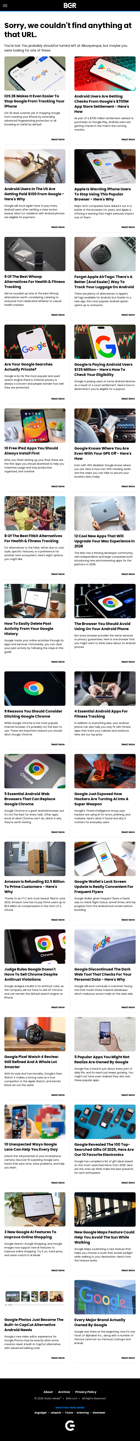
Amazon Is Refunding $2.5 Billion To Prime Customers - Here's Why (34, 886)
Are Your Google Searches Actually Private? (28, 367)
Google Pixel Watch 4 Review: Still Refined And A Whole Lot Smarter (31, 1061)
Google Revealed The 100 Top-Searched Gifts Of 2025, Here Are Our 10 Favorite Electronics (104, 1149)
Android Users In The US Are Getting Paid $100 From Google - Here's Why (34, 193)
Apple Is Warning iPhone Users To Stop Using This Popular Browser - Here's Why (102, 194)
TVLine (69, 1412)
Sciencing (83, 1412)
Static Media (52, 1399)
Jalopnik (55, 1412)
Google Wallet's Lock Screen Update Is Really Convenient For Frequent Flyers (103, 886)
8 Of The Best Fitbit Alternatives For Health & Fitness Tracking (33, 538)
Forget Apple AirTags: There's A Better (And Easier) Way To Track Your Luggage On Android (104, 281)
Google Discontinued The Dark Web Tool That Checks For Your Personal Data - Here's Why (103, 974)
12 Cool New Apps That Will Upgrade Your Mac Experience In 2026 (104, 541)
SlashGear (99, 1412)
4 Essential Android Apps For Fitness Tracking (101, 714)
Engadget (40, 1412)
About (48, 1392)
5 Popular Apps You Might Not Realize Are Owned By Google (101, 1059)
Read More (58, 139)
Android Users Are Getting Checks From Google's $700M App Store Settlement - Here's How (101, 104)
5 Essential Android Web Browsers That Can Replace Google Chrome (29, 798)
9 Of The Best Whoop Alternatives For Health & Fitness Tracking (34, 281)
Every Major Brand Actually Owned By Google (99, 1322)
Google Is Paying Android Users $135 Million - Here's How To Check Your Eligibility (103, 369)
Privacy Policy (85, 1392)
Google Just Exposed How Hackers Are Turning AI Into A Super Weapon (101, 798)
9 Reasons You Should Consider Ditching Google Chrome (33, 714)
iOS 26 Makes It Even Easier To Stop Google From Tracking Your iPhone (34, 101)
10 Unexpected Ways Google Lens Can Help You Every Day (31, 1147)
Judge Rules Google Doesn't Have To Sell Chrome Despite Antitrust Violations (31, 974)
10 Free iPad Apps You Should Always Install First (31, 451)
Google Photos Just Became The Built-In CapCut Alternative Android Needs (33, 1324)
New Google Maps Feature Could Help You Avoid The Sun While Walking (104, 1237)
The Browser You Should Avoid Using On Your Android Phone (102, 626)
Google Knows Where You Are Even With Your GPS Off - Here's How (102, 453)
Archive (64, 1392)
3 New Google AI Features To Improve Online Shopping (30, 1234)
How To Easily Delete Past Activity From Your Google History (28, 628)
